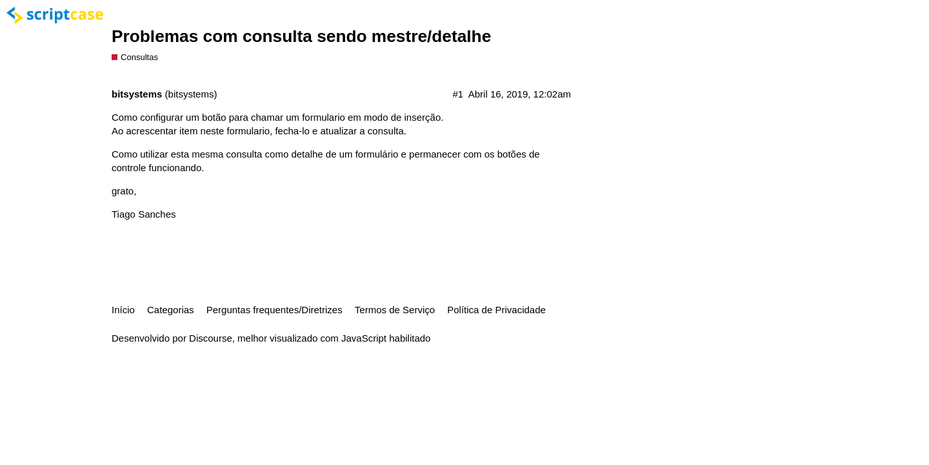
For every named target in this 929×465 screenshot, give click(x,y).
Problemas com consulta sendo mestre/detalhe (301, 36)
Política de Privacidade (496, 309)
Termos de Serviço (395, 309)
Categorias (170, 309)
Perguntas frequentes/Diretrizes (274, 309)
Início (123, 309)
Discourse (210, 338)
